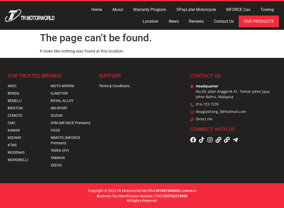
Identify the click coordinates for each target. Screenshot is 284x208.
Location (150, 21)
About (117, 9)
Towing (267, 9)
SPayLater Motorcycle (196, 9)
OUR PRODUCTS (259, 21)
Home (96, 9)
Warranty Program (149, 9)
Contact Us (224, 21)
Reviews (196, 21)
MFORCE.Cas (238, 9)
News (174, 21)
